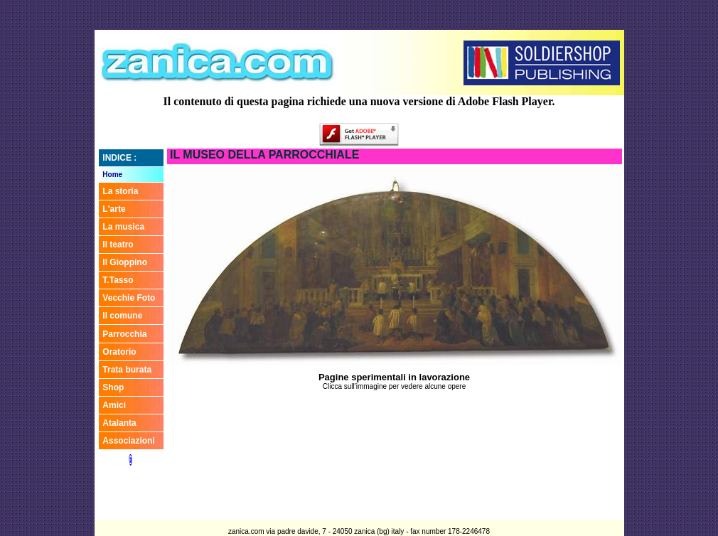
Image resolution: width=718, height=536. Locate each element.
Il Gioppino (124, 262)
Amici (114, 405)
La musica (123, 227)
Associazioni (128, 441)
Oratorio (119, 352)
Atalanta (119, 423)
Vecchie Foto (128, 298)
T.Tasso (117, 280)
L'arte (113, 209)
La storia (120, 191)
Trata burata (126, 370)
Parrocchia (124, 334)
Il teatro (117, 245)
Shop (113, 387)
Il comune (122, 316)
